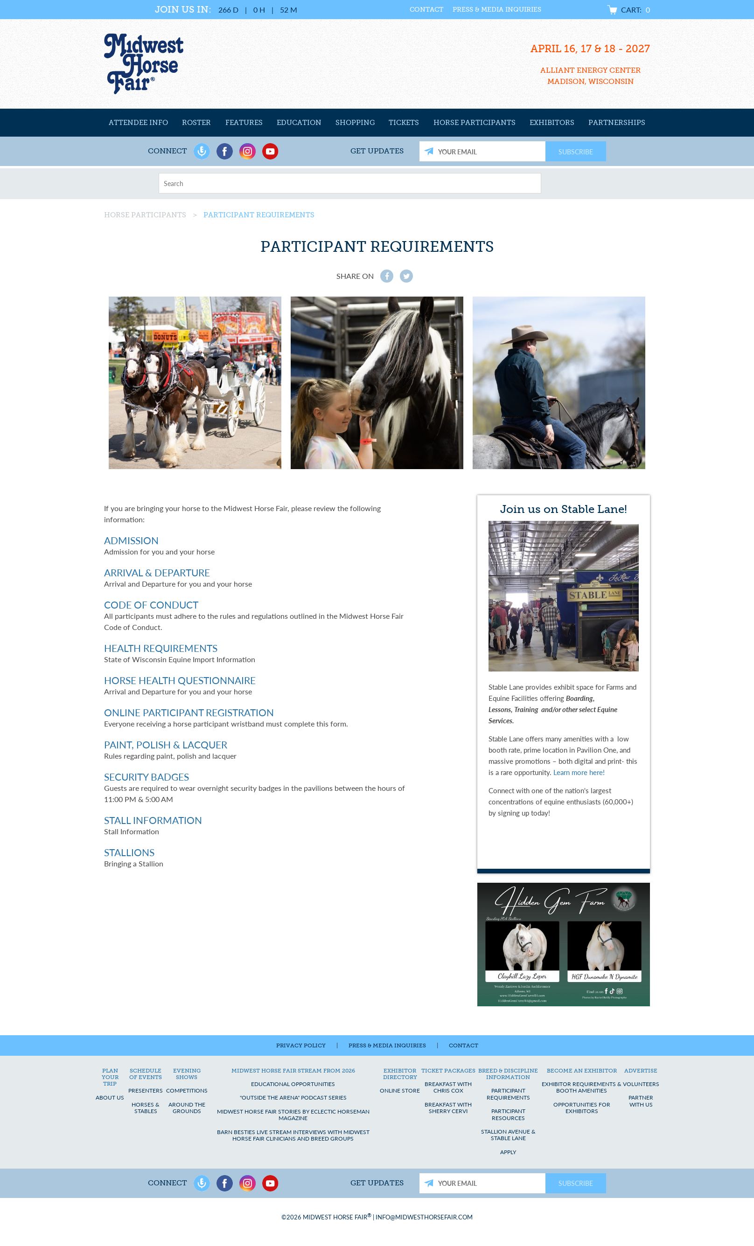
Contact (409, 10)
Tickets (404, 122)
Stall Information (153, 820)
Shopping (355, 122)
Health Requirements (160, 648)
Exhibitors (552, 122)
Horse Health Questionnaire (180, 680)
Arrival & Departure (157, 572)
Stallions (129, 852)
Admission (131, 540)
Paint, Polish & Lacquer (165, 744)
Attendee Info (138, 122)
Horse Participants (474, 122)
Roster (196, 122)
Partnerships (616, 122)
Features (244, 122)
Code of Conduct (151, 604)
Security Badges (146, 776)
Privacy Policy (301, 1045)
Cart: (635, 9)
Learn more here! (579, 772)
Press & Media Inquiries (480, 10)
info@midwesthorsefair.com (424, 1216)
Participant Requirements (258, 215)
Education (299, 122)
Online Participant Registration (189, 712)
